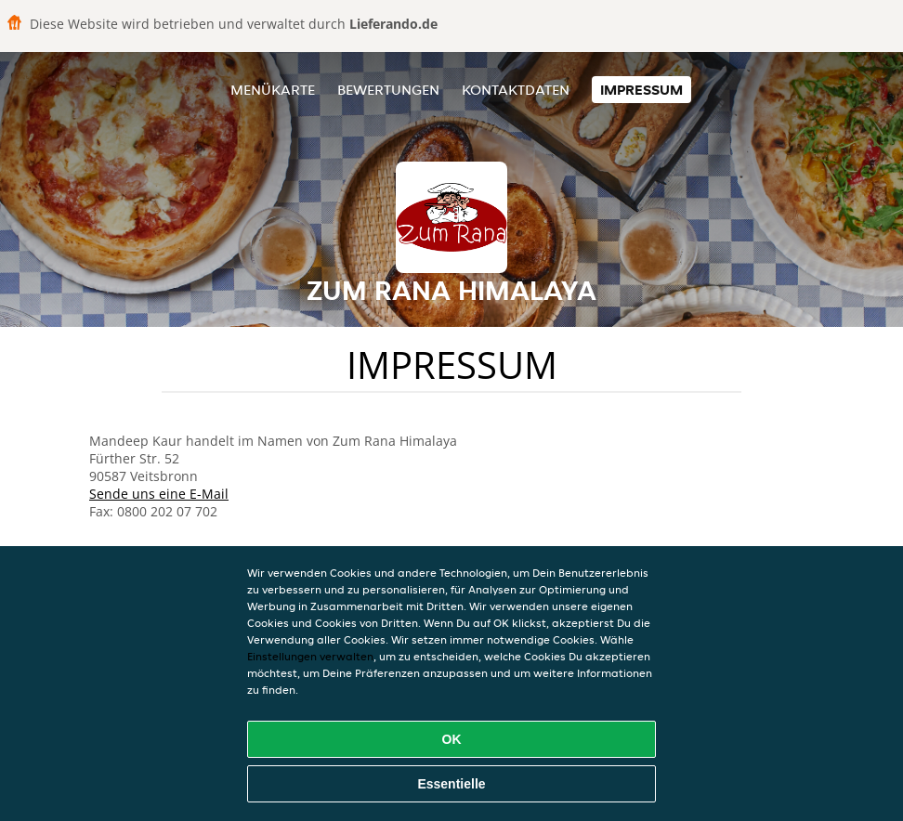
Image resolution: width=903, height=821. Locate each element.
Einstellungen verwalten (310, 656)
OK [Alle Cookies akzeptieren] (452, 739)
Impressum (641, 89)
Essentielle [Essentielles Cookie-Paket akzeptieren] (451, 783)
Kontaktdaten (515, 89)
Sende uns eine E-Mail (159, 493)
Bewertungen (388, 89)
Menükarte (272, 89)
